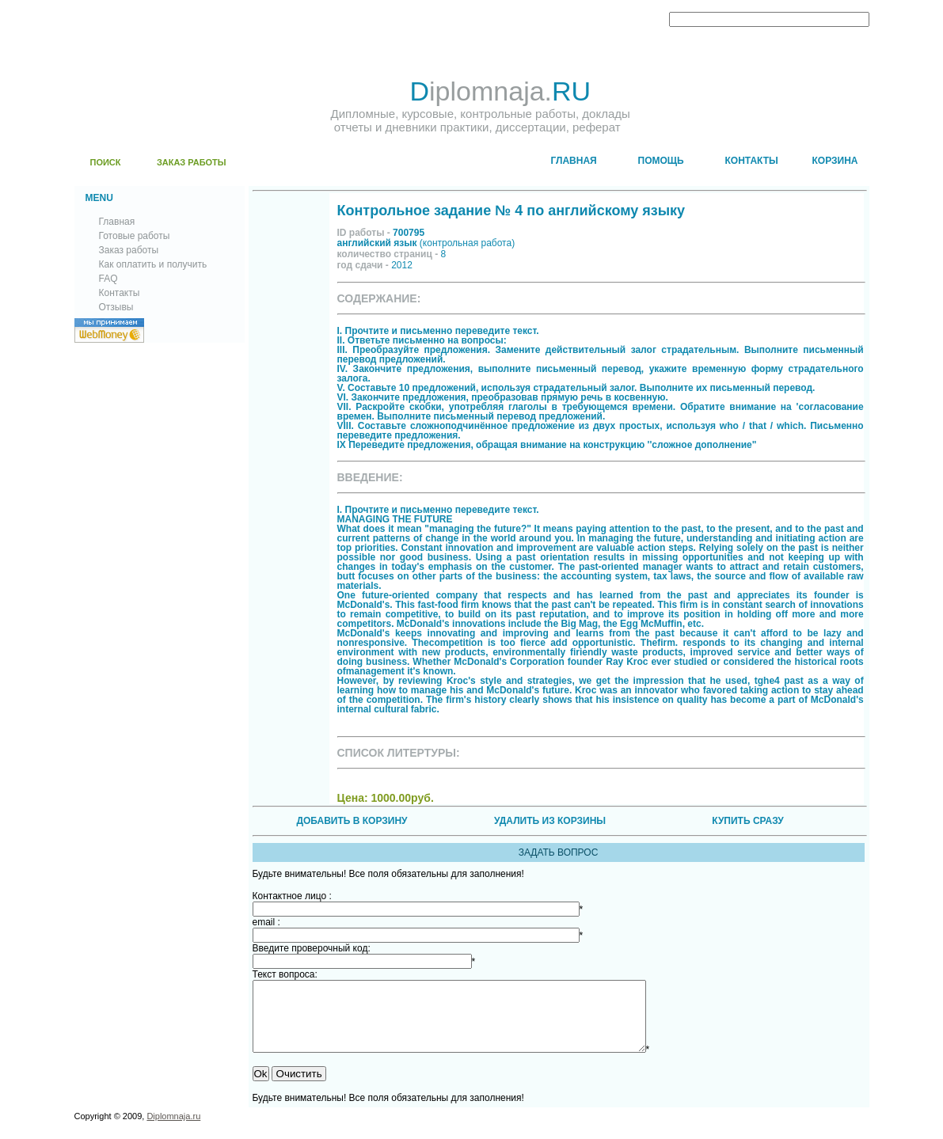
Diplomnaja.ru (173, 1130)
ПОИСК (105, 162)
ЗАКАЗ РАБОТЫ (191, 162)
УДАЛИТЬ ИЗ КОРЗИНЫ (550, 820)
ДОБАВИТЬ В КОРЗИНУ (351, 820)
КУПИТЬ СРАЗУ (747, 820)
